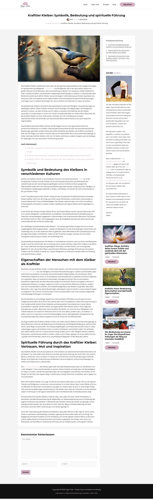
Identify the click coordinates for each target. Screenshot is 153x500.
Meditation (109, 166)
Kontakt (107, 4)
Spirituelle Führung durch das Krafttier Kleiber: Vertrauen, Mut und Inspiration (118, 60)
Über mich (97, 4)
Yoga (122, 161)
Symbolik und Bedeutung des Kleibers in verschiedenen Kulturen (118, 47)
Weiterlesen (112, 264)
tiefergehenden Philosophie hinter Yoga (118, 183)
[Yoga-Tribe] (25, 4)
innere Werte (49, 88)
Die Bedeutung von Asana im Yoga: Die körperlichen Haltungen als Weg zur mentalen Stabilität (118, 337)
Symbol (81, 179)
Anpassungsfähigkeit (29, 272)
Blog (114, 4)
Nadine (117, 75)
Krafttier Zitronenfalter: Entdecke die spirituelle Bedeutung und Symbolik (60, 155)
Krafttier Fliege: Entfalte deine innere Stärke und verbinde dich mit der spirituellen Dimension (117, 252)
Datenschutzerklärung (73, 494)
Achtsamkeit (118, 163)
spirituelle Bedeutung (32, 367)
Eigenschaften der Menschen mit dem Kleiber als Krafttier (117, 53)
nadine (107, 259)
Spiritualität (109, 163)
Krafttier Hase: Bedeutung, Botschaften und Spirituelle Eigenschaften (119, 293)
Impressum (59, 494)
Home (88, 4)
